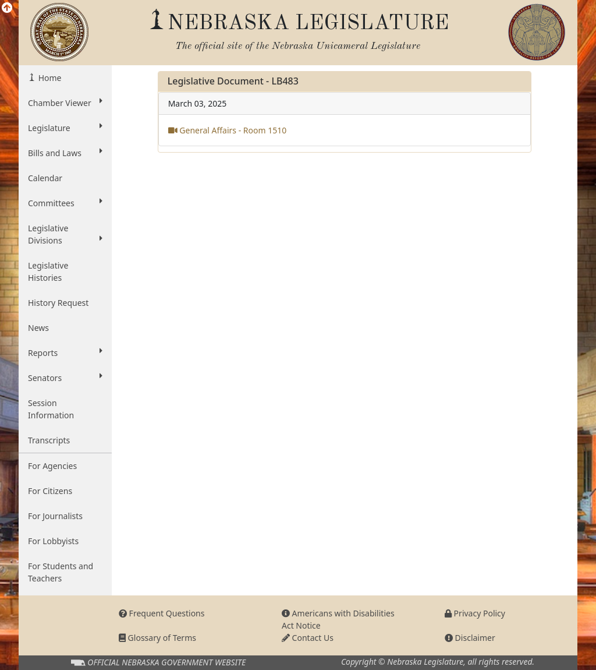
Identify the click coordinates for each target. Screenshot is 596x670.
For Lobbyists (53, 540)
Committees (65, 203)
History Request (58, 302)
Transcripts (49, 440)
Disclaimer (470, 637)
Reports (65, 352)
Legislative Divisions (65, 234)
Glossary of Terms (157, 637)
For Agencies (52, 465)
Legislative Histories (48, 271)
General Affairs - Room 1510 (227, 130)
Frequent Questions (162, 613)
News (38, 327)
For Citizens (50, 490)
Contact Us (308, 637)
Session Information (51, 409)
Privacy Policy (475, 613)
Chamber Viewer (65, 102)
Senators (65, 377)
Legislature (65, 127)
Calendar (45, 178)
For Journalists (55, 515)
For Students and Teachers (60, 572)
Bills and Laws (65, 152)
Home (48, 77)
